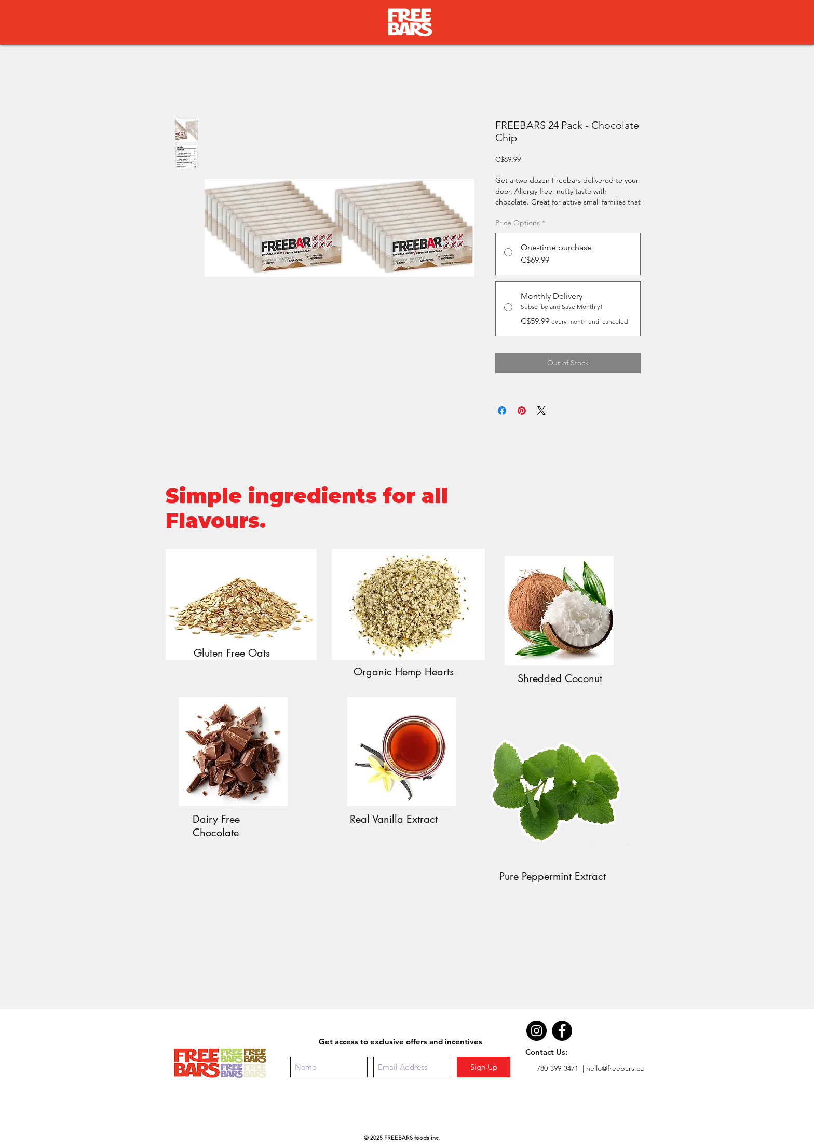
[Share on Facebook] (502, 410)
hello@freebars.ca (615, 1068)
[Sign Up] (483, 1067)
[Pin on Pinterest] (521, 410)
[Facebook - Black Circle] (562, 1031)
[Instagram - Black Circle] (536, 1031)
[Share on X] (541, 410)
